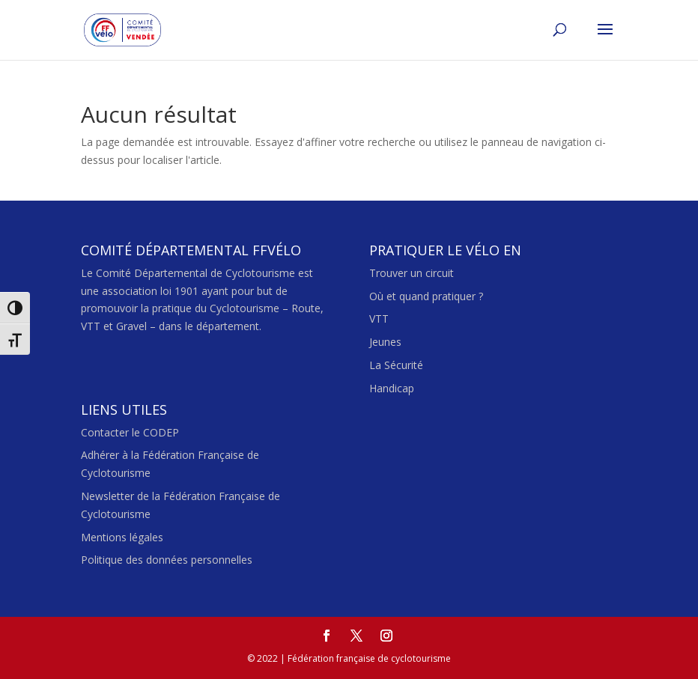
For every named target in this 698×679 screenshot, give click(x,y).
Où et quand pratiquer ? (426, 296)
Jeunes (385, 342)
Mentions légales (122, 537)
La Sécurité (396, 365)
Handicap (391, 388)
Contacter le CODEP (130, 432)
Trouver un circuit (411, 273)
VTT (379, 318)
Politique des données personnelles (166, 559)
